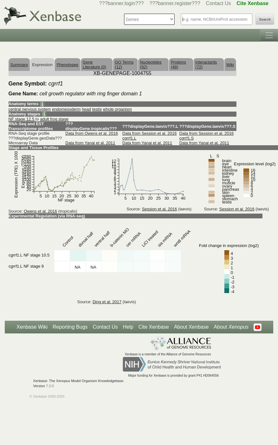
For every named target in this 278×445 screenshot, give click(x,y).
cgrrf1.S (186, 138)
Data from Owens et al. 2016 (91, 133)
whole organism (117, 109)
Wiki (230, 64)
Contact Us (218, 3)
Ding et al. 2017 (107, 301)
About (231, 327)
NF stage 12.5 (22, 119)
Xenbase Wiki (32, 327)
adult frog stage (54, 119)
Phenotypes (67, 64)
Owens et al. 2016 (40, 211)
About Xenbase (191, 327)
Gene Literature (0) (94, 64)
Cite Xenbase (153, 327)
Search (265, 19)
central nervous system (30, 109)
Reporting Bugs (70, 327)
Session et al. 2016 (159, 209)
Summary (19, 64)
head (86, 109)
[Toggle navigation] (269, 35)
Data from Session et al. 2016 (149, 133)
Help (128, 327)
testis (97, 109)
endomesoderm (66, 109)
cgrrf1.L (129, 138)
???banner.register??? (174, 3)
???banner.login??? (121, 3)
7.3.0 (50, 386)
